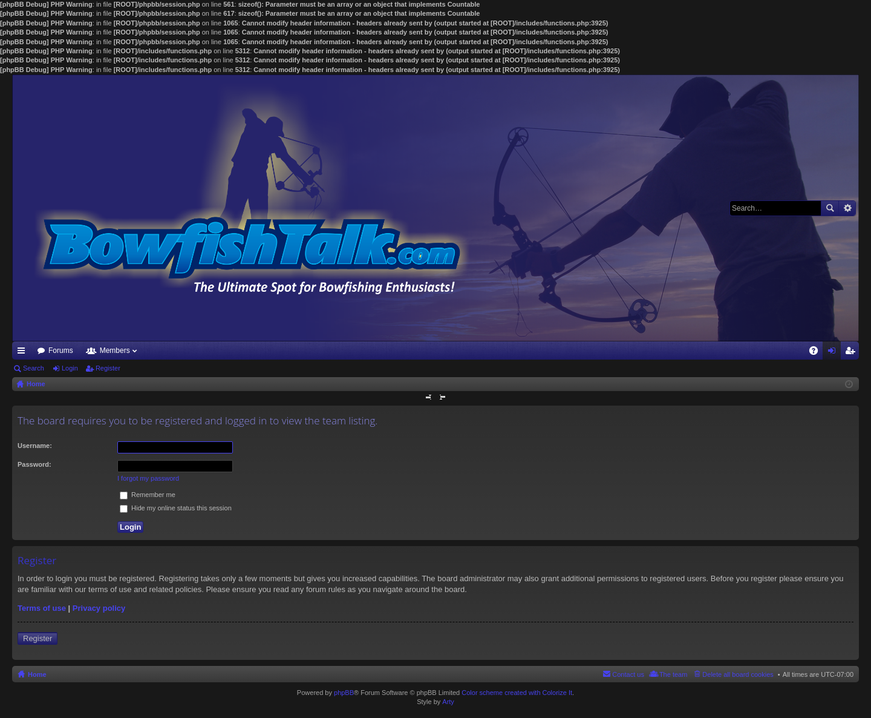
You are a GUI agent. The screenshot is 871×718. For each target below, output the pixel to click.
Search (830, 208)
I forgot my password (148, 478)
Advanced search (847, 208)
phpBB (344, 692)
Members (115, 350)
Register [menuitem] (852, 353)
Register (108, 368)
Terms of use (42, 608)
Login (70, 368)
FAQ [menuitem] (817, 353)
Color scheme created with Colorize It (517, 692)
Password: (34, 464)
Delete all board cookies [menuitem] (737, 674)
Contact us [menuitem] (628, 674)
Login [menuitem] (834, 353)
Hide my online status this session (176, 508)
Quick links (23, 353)
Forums (60, 350)
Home (37, 674)
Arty (448, 701)
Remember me (147, 494)
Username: (35, 445)
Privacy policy (99, 608)
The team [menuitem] (673, 674)
